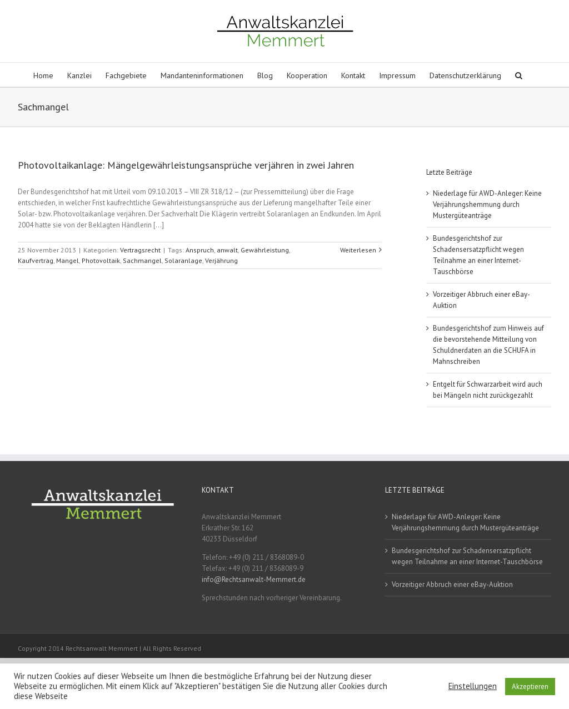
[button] (518, 75)
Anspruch (200, 250)
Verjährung (221, 260)
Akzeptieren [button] (530, 686)
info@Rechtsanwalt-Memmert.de (254, 579)
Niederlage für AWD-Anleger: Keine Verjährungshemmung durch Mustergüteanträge (487, 204)
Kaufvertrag (35, 260)
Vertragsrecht (140, 250)
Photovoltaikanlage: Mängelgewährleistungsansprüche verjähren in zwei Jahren (186, 165)
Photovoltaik (101, 260)
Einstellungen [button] (472, 686)
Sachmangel (142, 260)
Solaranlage (183, 260)
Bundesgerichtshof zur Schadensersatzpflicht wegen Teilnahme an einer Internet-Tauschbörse (467, 556)
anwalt (227, 250)
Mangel (67, 260)
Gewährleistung (265, 250)
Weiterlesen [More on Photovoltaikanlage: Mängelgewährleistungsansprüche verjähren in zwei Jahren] (358, 250)
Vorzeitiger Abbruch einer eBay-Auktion (452, 584)
